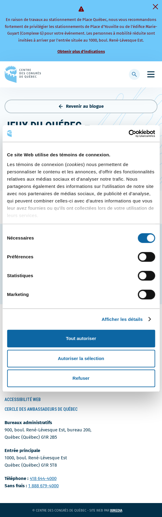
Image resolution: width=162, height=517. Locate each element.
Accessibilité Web (23, 399)
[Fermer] (155, 6)
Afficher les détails (122, 319)
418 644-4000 (43, 478)
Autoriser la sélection (81, 358)
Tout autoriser (81, 338)
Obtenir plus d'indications (81, 51)
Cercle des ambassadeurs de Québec (41, 409)
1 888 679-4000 (43, 485)
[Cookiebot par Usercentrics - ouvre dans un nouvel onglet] (128, 134)
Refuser (81, 378)
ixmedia (120, 510)
